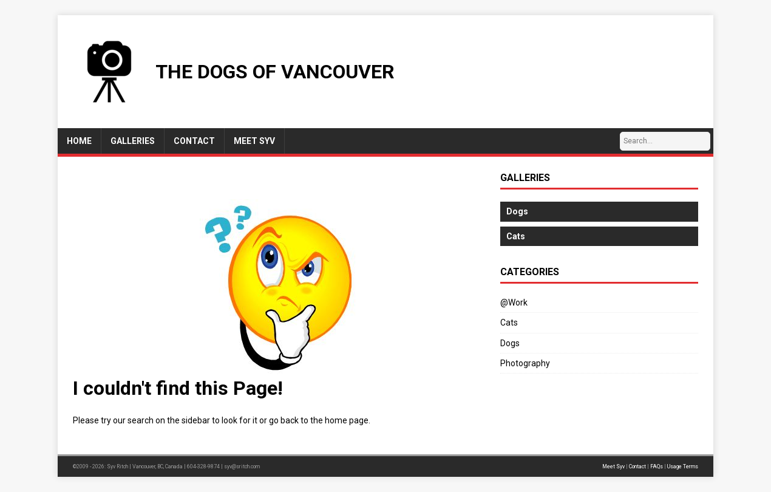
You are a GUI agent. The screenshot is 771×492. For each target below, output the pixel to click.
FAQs (656, 466)
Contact (637, 466)
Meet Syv (613, 466)
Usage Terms (682, 466)
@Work (514, 302)
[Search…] (665, 141)
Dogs (510, 343)
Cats (509, 322)
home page (347, 420)
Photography (525, 363)
